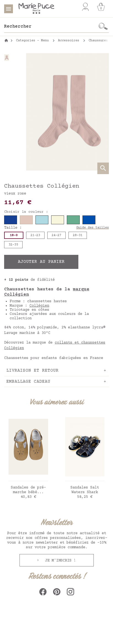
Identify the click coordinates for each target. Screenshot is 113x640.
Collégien (39, 306)
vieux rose (15, 193)
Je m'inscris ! (59, 560)
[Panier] (101, 7)
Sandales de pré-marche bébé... (28, 490)
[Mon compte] (85, 7)
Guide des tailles (92, 227)
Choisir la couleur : (26, 212)
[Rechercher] (51, 26)
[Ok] (103, 26)
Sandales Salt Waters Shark (84, 490)
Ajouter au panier (41, 261)
